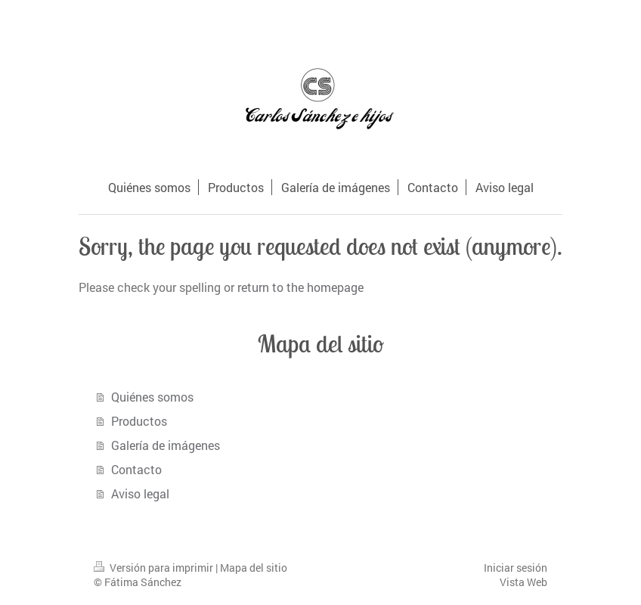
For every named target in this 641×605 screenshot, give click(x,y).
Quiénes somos (152, 397)
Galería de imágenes (165, 445)
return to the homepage (300, 287)
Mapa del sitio (253, 567)
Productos (139, 421)
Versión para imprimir (154, 567)
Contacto (136, 469)
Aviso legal (140, 493)
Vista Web (523, 582)
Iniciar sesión (515, 567)
